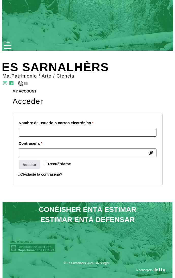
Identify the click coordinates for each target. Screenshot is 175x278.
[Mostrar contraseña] (151, 153)
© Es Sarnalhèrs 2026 (79, 263)
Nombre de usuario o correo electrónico (56, 123)
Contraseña (30, 143)
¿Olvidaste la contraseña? (40, 174)
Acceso (29, 164)
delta (159, 270)
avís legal (102, 263)
